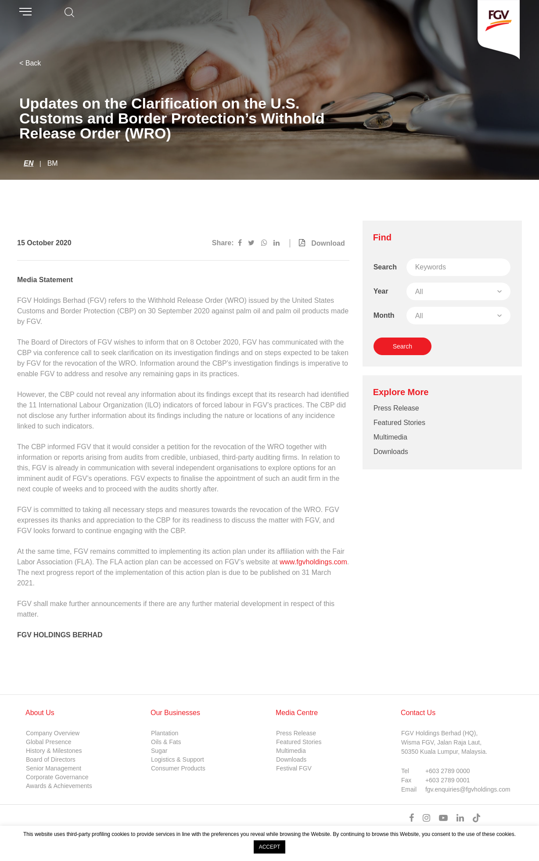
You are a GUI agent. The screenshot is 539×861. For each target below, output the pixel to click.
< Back (30, 63)
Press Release (396, 408)
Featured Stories (399, 422)
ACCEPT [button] (269, 847)
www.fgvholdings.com (313, 562)
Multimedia (390, 437)
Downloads (391, 451)
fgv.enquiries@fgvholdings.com (467, 789)
